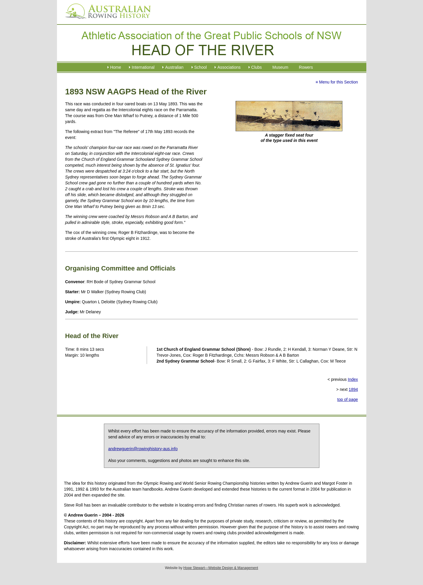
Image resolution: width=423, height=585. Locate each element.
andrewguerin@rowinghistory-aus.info (143, 448)
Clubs (256, 67)
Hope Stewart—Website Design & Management (220, 568)
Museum (280, 67)
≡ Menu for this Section (337, 82)
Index (353, 379)
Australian (174, 67)
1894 (353, 389)
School (200, 67)
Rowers (306, 67)
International (143, 67)
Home (115, 67)
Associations (229, 67)
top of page (347, 399)
